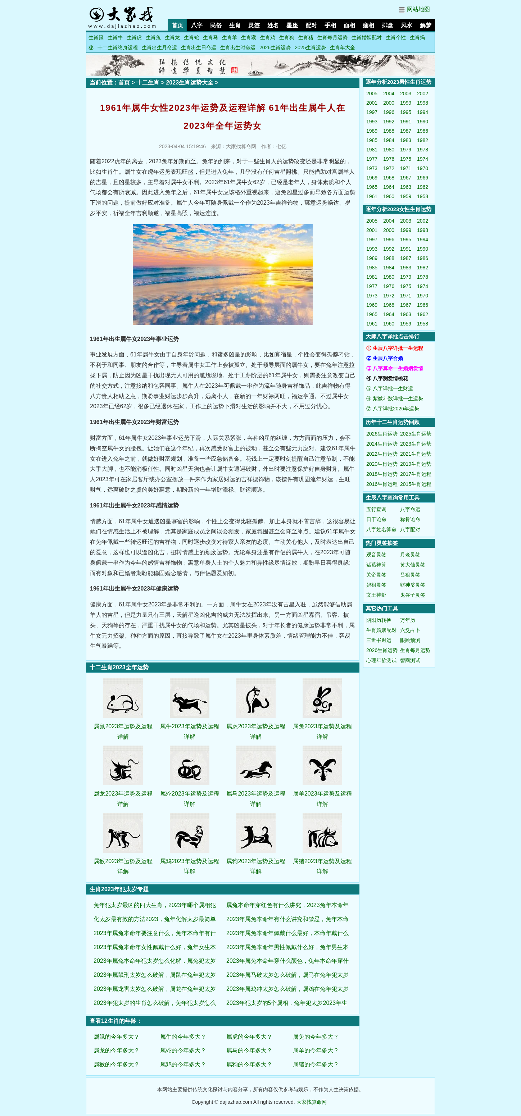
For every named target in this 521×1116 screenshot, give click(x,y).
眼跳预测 (410, 640)
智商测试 (410, 660)
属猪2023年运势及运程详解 (322, 861)
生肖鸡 (267, 37)
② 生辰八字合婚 (384, 358)
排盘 (387, 25)
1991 (405, 121)
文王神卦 (376, 595)
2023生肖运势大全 (189, 82)
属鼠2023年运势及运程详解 (123, 726)
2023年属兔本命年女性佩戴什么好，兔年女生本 (155, 947)
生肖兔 (153, 37)
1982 (422, 140)
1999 (405, 103)
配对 (311, 25)
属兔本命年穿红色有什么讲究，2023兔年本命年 (287, 905)
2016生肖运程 (382, 484)
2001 (371, 103)
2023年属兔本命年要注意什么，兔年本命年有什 (155, 933)
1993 (371, 121)
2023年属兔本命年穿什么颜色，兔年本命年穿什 (287, 961)
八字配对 (410, 529)
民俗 (216, 25)
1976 (388, 159)
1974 (422, 159)
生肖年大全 (342, 47)
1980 (388, 149)
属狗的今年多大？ (249, 1064)
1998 (422, 103)
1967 (405, 178)
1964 (388, 187)
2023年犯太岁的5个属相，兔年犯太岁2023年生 (286, 1003)
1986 (422, 131)
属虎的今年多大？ (249, 1037)
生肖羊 (229, 37)
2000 (388, 103)
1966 (422, 178)
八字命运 (410, 509)
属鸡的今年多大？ (183, 1064)
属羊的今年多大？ (316, 1050)
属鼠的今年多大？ (117, 1037)
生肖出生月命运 (159, 47)
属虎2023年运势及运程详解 (255, 726)
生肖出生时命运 (237, 47)
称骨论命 (410, 519)
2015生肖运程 (415, 484)
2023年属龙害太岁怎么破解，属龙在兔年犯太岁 (155, 989)
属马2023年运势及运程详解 (255, 793)
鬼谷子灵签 (412, 595)
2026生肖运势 (275, 47)
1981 (371, 149)
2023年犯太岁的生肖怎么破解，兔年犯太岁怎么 (155, 1003)
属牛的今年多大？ (183, 1037)
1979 (405, 149)
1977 (371, 159)
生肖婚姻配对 (367, 37)
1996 (388, 112)
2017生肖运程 (415, 474)
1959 (405, 196)
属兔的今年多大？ (316, 1037)
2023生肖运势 (415, 444)
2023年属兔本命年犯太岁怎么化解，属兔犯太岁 (155, 961)
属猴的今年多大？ (117, 1064)
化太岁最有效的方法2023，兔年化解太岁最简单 (155, 919)
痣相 (368, 25)
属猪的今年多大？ (316, 1064)
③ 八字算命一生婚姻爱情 (394, 368)
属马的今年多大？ (249, 1050)
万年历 (407, 620)
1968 (388, 178)
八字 (197, 25)
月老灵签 (410, 554)
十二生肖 (147, 82)
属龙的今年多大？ (117, 1050)
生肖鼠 (96, 37)
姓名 (273, 25)
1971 (405, 168)
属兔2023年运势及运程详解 (322, 726)
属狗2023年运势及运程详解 (255, 861)
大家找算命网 (311, 1102)
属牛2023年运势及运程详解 (189, 726)
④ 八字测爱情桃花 (387, 378)
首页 (177, 25)
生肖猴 (248, 37)
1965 (371, 187)
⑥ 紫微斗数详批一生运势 (394, 398)
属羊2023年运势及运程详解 (322, 793)
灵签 (254, 25)
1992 (388, 121)
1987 (405, 131)
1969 (371, 178)
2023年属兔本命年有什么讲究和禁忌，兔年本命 (287, 919)
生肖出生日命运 (198, 47)
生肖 (235, 25)
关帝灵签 (376, 575)
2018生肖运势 (382, 474)
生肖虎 (134, 37)
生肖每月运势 (332, 37)
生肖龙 (172, 37)
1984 (388, 140)
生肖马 (210, 37)
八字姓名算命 (381, 529)
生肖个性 (396, 37)
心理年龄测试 (381, 660)
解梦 (425, 25)
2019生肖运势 (415, 464)
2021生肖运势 (415, 454)
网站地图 (418, 9)
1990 (422, 121)
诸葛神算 (376, 565)
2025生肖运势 (310, 47)
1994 (422, 112)
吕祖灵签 (410, 575)
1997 (371, 112)
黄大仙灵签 (412, 565)
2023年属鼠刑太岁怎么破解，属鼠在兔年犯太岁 (155, 975)
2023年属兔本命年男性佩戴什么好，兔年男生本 (287, 947)
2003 (405, 93)
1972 (388, 168)
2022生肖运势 (382, 454)
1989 (371, 131)
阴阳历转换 (378, 620)
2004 (388, 93)
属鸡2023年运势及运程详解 (189, 861)
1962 (422, 187)
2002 (422, 93)
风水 (406, 25)
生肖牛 (115, 37)
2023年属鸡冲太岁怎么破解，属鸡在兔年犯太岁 (287, 989)
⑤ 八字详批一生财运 (389, 388)
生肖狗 (286, 37)
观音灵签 (376, 554)
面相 (349, 25)
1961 (371, 196)
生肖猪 (305, 37)
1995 (405, 112)
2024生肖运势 (382, 444)
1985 (371, 140)
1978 (422, 149)
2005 (371, 93)
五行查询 (376, 509)
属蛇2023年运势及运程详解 (189, 793)
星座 (292, 25)
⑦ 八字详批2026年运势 (392, 408)
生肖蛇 (191, 37)
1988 (388, 131)
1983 (405, 140)
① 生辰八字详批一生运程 (394, 348)
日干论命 (376, 519)
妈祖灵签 (376, 585)
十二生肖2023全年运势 (119, 667)
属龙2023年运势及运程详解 (123, 793)
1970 (422, 168)
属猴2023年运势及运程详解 (123, 861)
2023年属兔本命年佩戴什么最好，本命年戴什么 (287, 933)
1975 (405, 159)
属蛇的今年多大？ (183, 1050)
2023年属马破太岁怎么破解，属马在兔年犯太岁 (287, 975)
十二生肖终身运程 (118, 47)
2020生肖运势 (382, 464)
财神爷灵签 (412, 585)
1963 (405, 187)
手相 (330, 25)
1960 (388, 196)
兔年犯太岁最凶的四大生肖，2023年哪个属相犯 (155, 905)
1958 (422, 196)
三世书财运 (378, 640)
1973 (371, 168)
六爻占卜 (410, 630)
